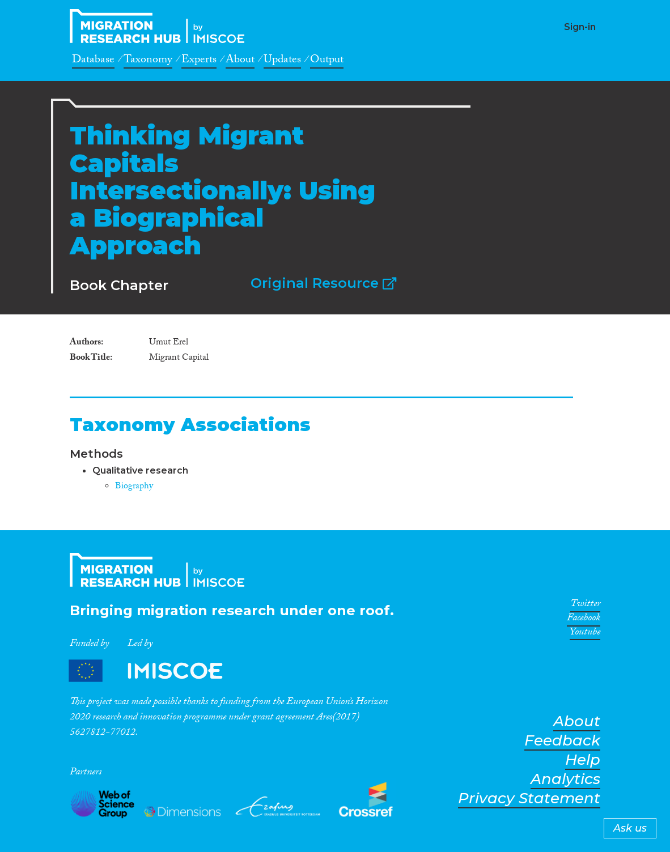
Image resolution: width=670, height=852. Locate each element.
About (240, 61)
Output (327, 61)
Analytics (565, 779)
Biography (134, 487)
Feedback (562, 740)
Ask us (630, 828)
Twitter (585, 605)
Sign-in (580, 27)
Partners (155, 670)
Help (582, 760)
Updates (282, 61)
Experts (199, 61)
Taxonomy (148, 61)
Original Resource (323, 283)
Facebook (583, 620)
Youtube (585, 634)
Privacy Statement (529, 798)
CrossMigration (160, 26)
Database (93, 61)
